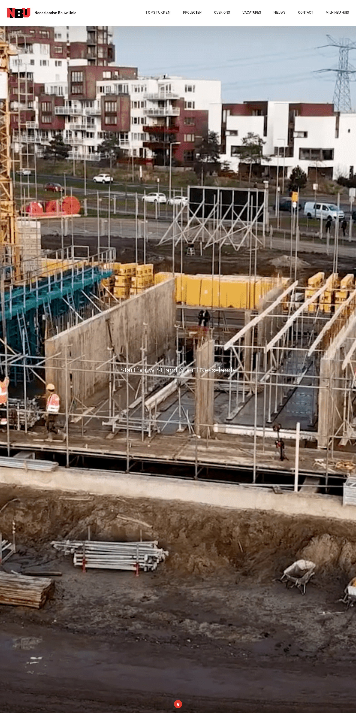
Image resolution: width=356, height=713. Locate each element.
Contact (305, 12)
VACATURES (251, 12)
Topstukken (158, 12)
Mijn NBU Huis (337, 12)
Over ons (222, 12)
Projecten (192, 12)
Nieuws (280, 12)
